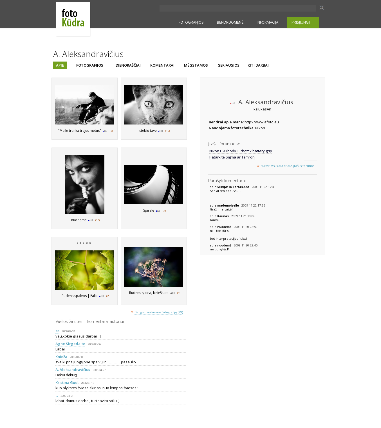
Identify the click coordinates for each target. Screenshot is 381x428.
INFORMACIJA (267, 22)
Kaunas (223, 216)
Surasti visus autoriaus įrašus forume (287, 166)
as (57, 330)
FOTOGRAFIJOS (191, 22)
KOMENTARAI (162, 65)
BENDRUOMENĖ (230, 22)
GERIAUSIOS (228, 65)
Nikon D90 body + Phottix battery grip (240, 150)
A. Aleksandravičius (72, 369)
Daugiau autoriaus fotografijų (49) (159, 312)
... (56, 395)
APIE (60, 65)
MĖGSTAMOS (196, 65)
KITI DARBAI (258, 65)
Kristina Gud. (67, 382)
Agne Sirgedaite (70, 343)
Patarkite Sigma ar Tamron (232, 157)
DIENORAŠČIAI (128, 65)
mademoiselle (228, 205)
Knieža (61, 356)
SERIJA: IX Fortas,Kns (233, 187)
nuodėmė (224, 227)
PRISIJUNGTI (301, 22)
